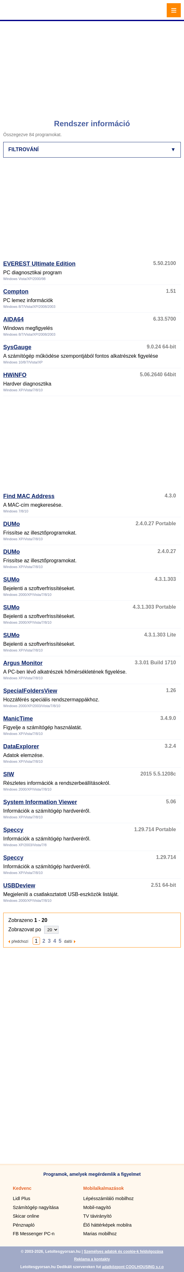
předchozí (20, 941)
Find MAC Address (28, 496)
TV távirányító (97, 1216)
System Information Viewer (40, 802)
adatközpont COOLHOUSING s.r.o (133, 1267)
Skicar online (26, 1216)
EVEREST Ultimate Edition (39, 264)
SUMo (11, 579)
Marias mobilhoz (100, 1233)
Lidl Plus (21, 1198)
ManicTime (18, 718)
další (68, 941)
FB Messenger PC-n (33, 1233)
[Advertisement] (93, 67)
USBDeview (19, 885)
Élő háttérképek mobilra (107, 1225)
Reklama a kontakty (92, 1259)
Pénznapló (24, 1225)
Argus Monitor (23, 663)
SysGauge (17, 347)
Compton (15, 291)
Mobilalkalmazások (103, 1188)
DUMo (11, 524)
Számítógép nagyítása (36, 1207)
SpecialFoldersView (30, 691)
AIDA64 (13, 319)
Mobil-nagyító (97, 1207)
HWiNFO (15, 375)
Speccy (13, 830)
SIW (8, 774)
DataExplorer (21, 746)
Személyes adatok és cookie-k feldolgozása (123, 1251)
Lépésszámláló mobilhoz (108, 1198)
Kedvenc (22, 1188)
